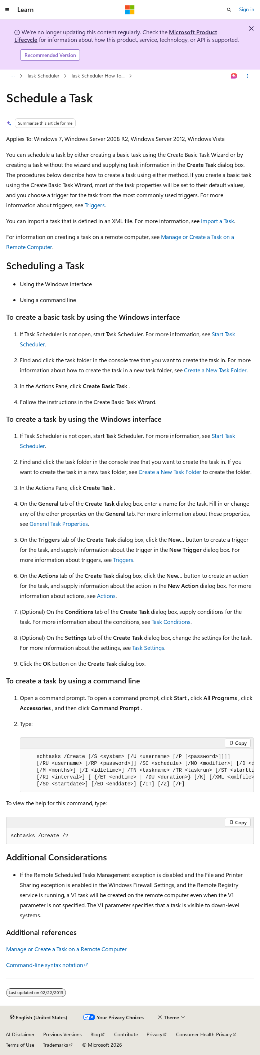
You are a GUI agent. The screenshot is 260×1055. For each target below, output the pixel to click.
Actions (106, 595)
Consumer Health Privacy (204, 1034)
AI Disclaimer (20, 1034)
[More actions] (247, 76)
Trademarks (55, 1044)
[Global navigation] (7, 9)
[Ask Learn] (234, 76)
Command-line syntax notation (44, 964)
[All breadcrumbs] (12, 76)
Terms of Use (20, 1044)
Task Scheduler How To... (98, 75)
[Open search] (229, 9)
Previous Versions (62, 1034)
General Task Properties (59, 523)
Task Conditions (171, 621)
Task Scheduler (43, 75)
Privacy (154, 1034)
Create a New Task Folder (215, 370)
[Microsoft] (130, 9)
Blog (95, 1034)
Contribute (126, 1034)
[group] (137, 770)
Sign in (246, 9)
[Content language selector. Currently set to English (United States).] (39, 1017)
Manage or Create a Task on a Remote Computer (66, 949)
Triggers (95, 205)
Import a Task (217, 221)
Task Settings (148, 647)
